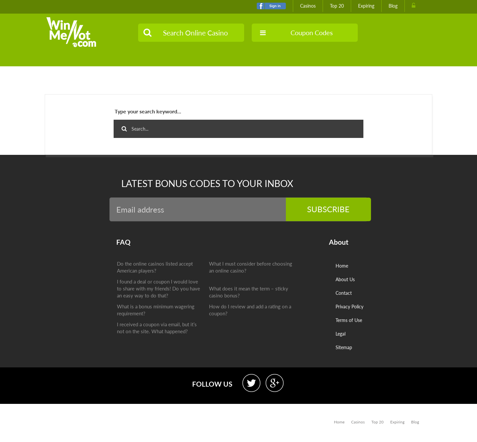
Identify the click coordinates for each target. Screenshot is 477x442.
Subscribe (336, 209)
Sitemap (344, 347)
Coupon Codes (296, 32)
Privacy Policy (349, 306)
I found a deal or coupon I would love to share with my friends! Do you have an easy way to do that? (158, 288)
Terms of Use (349, 320)
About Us (345, 279)
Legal (340, 334)
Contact (344, 293)
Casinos (308, 6)
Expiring (366, 6)
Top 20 (337, 6)
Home (342, 266)
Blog (393, 6)
